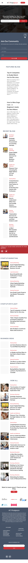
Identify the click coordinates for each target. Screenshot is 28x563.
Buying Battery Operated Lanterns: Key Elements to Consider (18, 370)
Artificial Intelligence (6, 533)
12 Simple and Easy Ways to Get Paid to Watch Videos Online (18, 354)
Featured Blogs (14, 308)
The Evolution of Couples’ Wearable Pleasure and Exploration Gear (17, 388)
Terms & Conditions (19, 538)
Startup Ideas (13, 342)
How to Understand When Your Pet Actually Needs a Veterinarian (17, 437)
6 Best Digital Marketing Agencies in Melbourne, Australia (17, 285)
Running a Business (11, 135)
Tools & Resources (6, 538)
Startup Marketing (11, 149)
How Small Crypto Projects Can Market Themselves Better (18, 294)
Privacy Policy (18, 537)
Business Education (11, 225)
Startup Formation (14, 359)
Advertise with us (19, 535)
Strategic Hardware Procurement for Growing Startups (13, 142)
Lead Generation (14, 272)
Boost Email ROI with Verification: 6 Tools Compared (16, 275)
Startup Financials (11, 211)
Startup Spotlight (14, 315)
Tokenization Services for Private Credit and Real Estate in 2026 (13, 217)
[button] (2, 3)
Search (23, 21)
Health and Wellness (11, 165)
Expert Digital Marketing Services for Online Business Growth (17, 266)
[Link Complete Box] (14, 83)
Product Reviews (14, 367)
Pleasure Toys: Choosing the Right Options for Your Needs (13, 172)
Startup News (12, 178)
